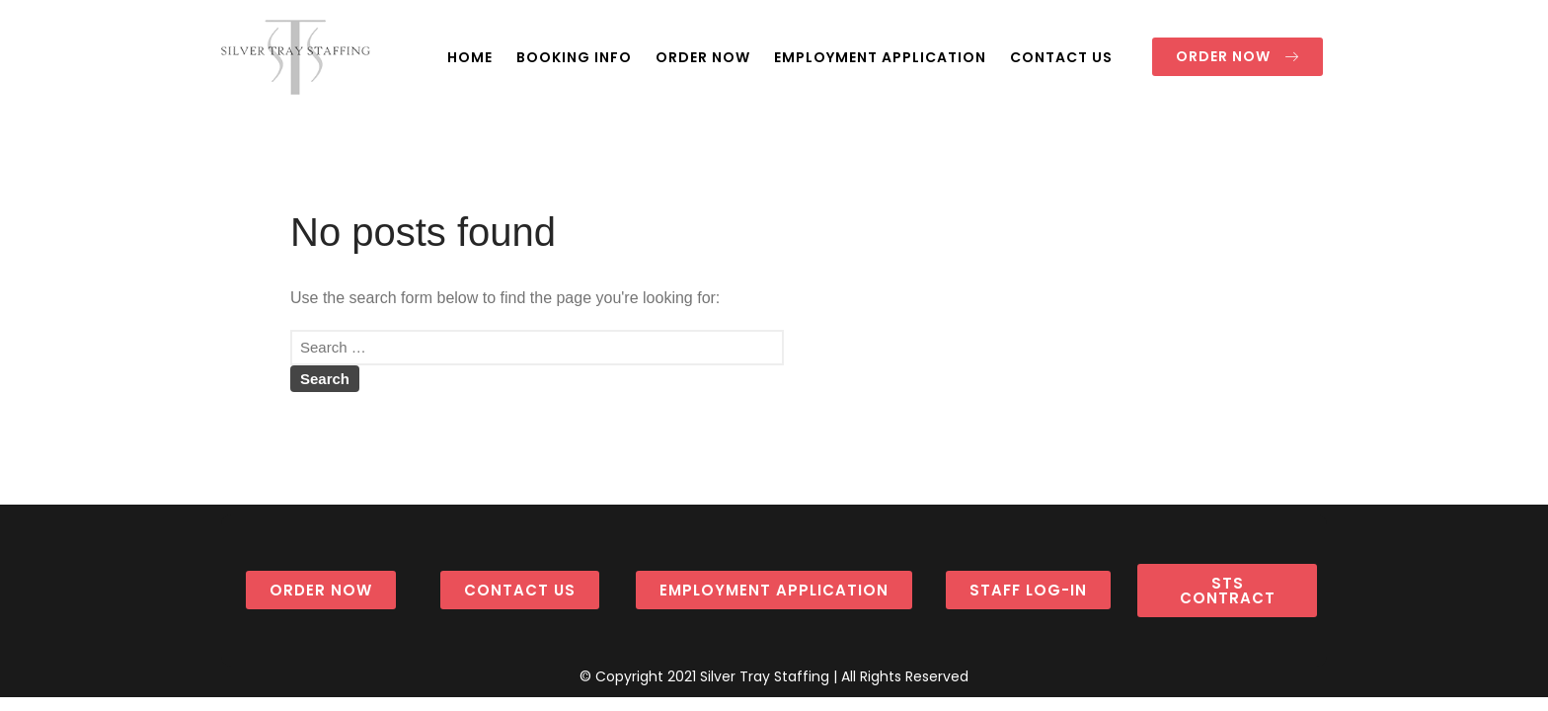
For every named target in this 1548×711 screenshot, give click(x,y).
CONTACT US (1061, 57)
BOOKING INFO (574, 57)
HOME (470, 57)
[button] (1237, 57)
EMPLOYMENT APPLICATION (880, 57)
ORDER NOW (703, 57)
